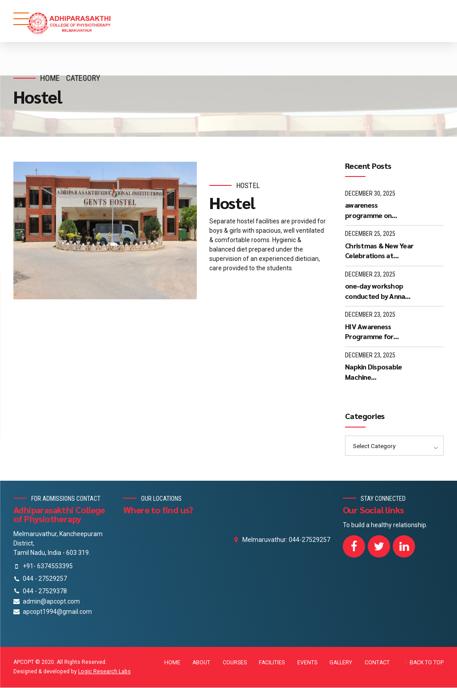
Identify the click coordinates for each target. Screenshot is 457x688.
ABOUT (201, 663)
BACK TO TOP (427, 663)
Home (50, 78)
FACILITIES (272, 663)
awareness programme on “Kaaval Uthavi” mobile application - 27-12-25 (376, 210)
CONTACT (377, 663)
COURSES (235, 663)
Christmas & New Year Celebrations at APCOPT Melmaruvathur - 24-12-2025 (379, 251)
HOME (172, 663)
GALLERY (340, 663)
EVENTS (307, 663)
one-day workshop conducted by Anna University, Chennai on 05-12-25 (379, 291)
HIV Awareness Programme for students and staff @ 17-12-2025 (378, 332)
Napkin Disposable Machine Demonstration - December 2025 (373, 372)
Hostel (248, 185)
